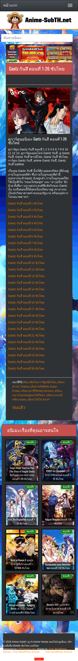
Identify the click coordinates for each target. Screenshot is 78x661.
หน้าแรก (10, 5)
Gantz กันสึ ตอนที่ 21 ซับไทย (26, 335)
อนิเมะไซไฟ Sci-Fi (38, 399)
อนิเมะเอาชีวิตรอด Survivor (37, 390)
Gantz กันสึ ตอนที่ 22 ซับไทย (26, 342)
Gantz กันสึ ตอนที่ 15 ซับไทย (26, 295)
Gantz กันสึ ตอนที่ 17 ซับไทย (26, 309)
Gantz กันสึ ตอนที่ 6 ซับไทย (25, 236)
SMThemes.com (27, 649)
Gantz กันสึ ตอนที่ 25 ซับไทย (26, 362)
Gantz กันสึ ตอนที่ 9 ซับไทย (25, 256)
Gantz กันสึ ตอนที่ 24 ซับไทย (26, 355)
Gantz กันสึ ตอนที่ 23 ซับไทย (26, 348)
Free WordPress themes (26, 651)
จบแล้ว (18, 407)
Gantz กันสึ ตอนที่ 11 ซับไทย (26, 269)
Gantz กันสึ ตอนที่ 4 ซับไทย (25, 223)
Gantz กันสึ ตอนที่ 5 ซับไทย (25, 229)
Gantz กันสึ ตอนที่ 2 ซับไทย (25, 210)
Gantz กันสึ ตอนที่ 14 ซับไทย (26, 289)
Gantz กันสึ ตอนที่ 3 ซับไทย (25, 216)
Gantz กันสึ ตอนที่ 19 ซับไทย (26, 322)
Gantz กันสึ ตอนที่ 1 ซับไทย (25, 203)
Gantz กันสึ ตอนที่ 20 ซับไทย (26, 328)
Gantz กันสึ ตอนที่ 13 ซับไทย (26, 282)
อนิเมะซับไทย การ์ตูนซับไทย (39, 382)
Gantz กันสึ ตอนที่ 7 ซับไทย (25, 243)
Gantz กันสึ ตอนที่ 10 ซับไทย (26, 262)
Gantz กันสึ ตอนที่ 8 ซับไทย (25, 249)
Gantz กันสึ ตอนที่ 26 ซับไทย (26, 368)
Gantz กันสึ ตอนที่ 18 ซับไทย (26, 315)
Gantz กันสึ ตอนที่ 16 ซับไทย (26, 302)
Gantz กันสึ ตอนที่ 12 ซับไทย (26, 276)
